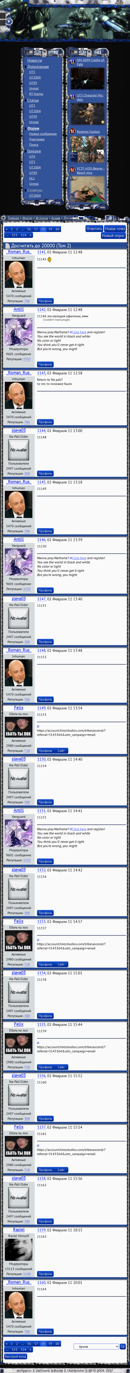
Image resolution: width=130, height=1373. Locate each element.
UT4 (32, 156)
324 (23, 235)
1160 (41, 1282)
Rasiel (18, 1229)
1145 (41, 482)
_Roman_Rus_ (18, 251)
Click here (79, 332)
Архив (55, 218)
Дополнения (38, 66)
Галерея (34, 151)
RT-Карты (36, 94)
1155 (41, 1024)
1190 (27, 1274)
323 (14, 235)
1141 (41, 252)
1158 (41, 1178)
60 (57, 229)
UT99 (33, 83)
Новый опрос (113, 235)
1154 (41, 973)
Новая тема (115, 228)
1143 (41, 373)
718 (27, 750)
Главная (13, 218)
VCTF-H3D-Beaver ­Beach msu (91, 170)
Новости (34, 60)
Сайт (61, 750)
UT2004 (35, 77)
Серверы (34, 190)
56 (29, 229)
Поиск (33, 144)
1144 (41, 430)
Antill (19, 309)
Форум (33, 128)
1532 (27, 359)
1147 (41, 599)
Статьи (33, 100)
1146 (41, 539)
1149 (41, 708)
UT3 (32, 72)
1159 (41, 1230)
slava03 (19, 430)
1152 (41, 870)
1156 (41, 1075)
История (42, 218)
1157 (41, 1127)
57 (36, 229)
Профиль (45, 301)
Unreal (34, 88)
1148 (41, 650)
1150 (41, 759)
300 (27, 473)
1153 (41, 921)
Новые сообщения (43, 134)
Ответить (94, 228)
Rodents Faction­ (88, 131)
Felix (18, 707)
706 (27, 301)
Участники (37, 139)
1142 (41, 309)
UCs (32, 178)
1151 (41, 810)
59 (50, 229)
